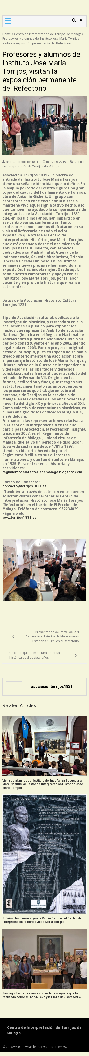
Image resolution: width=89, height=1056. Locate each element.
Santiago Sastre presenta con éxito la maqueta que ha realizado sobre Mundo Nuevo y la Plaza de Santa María (41, 995)
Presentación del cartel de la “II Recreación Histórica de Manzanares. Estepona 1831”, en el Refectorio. (53, 636)
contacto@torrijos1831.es (24, 486)
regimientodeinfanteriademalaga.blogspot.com (42, 472)
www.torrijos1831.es (19, 517)
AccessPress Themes (52, 1047)
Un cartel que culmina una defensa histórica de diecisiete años (34, 655)
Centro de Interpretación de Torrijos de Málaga (47, 34)
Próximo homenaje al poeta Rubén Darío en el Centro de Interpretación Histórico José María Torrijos (42, 920)
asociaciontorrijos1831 (22, 161)
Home (6, 34)
